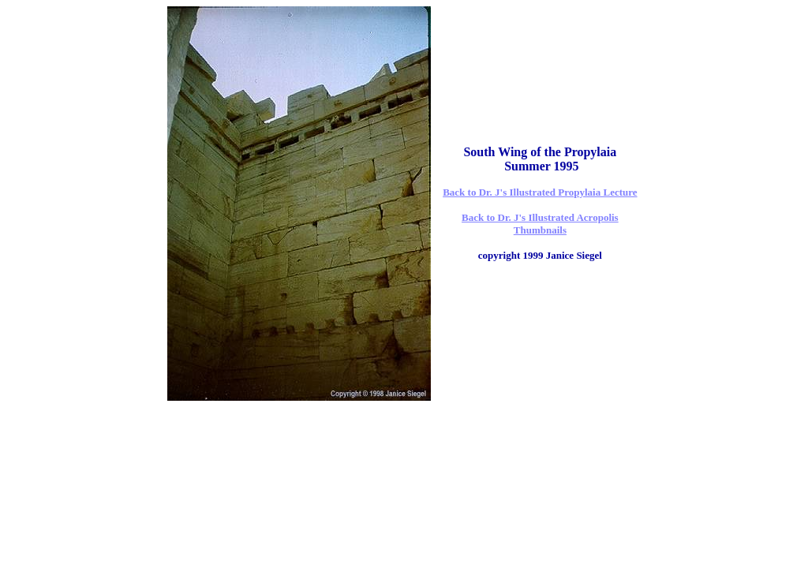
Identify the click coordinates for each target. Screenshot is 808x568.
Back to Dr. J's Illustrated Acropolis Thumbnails (540, 223)
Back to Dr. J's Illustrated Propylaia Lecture (540, 192)
